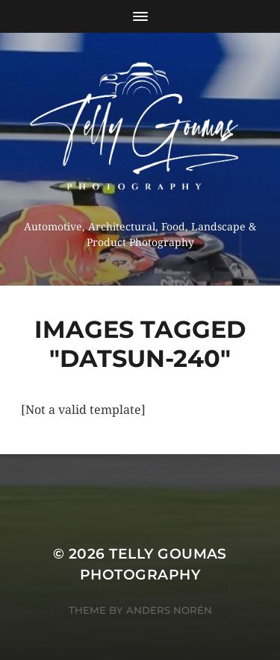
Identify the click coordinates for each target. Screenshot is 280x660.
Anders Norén (169, 610)
